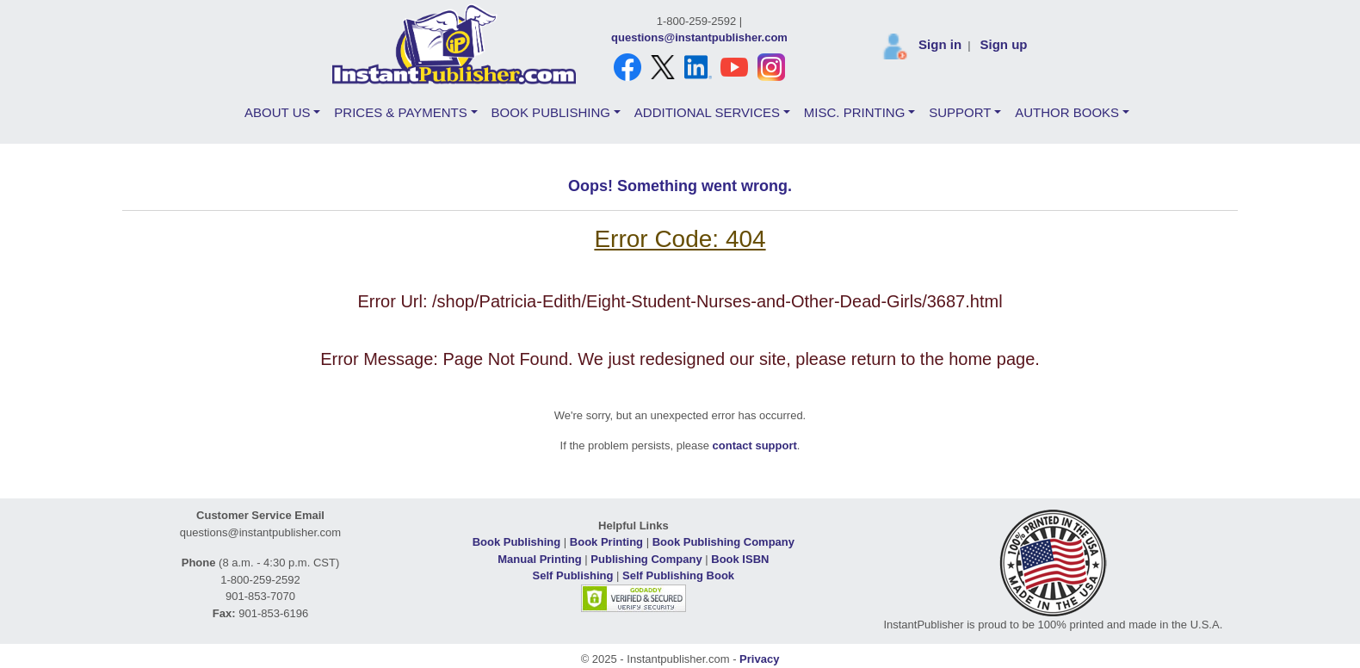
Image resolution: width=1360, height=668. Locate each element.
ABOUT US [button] (277, 112)
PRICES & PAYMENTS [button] (400, 112)
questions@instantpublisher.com (699, 37)
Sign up (1003, 44)
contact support (755, 445)
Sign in (939, 44)
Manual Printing (540, 559)
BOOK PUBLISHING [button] (550, 112)
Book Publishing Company (723, 541)
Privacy (759, 659)
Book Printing (606, 541)
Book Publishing (517, 541)
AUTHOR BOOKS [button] (1067, 112)
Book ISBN (740, 559)
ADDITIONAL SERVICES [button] (707, 112)
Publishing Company (646, 559)
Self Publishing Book (678, 575)
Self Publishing (573, 575)
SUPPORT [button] (960, 112)
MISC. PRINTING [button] (855, 112)
